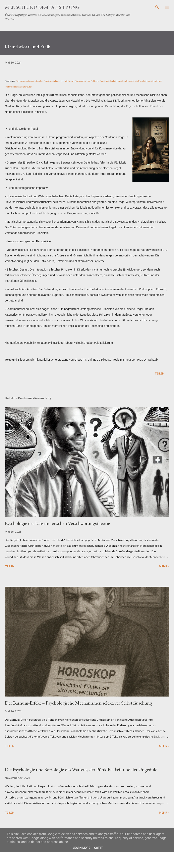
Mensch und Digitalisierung (42, 7)
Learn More (81, 847)
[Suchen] (157, 7)
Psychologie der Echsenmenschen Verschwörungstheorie (57, 523)
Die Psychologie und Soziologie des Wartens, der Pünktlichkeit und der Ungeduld (81, 769)
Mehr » (164, 566)
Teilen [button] (159, 373)
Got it (98, 847)
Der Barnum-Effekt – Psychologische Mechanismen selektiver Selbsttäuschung (78, 703)
